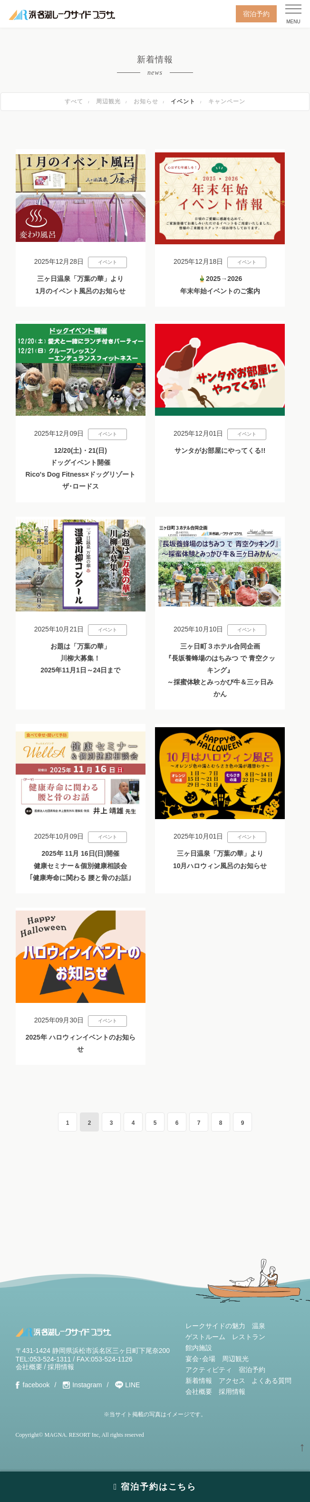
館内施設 (198, 1348)
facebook (36, 1385)
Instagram (87, 1385)
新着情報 (198, 1380)
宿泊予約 (256, 14)
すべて (74, 101)
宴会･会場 (200, 1358)
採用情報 (61, 1367)
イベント (183, 101)
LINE (132, 1385)
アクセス (232, 1380)
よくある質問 (271, 1380)
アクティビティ (208, 1369)
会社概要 (29, 1367)
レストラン (248, 1337)
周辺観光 (108, 101)
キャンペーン (226, 101)
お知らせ (146, 101)
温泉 (258, 1326)
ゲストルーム (205, 1337)
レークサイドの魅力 (215, 1326)
